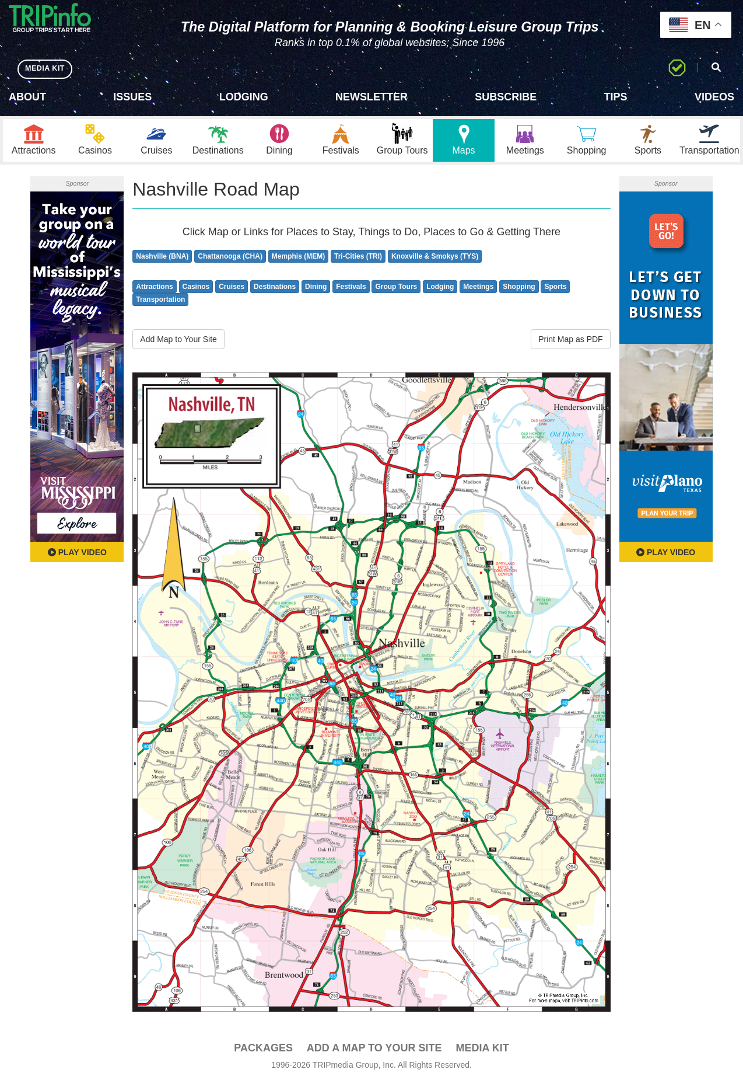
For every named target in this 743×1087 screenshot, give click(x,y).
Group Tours (396, 291)
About (27, 97)
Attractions (154, 291)
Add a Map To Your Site (374, 1052)
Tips (616, 97)
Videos (714, 97)
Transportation (160, 305)
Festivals (351, 291)
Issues (132, 97)
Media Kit (482, 1052)
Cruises (231, 291)
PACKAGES (263, 1052)
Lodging (243, 97)
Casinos (196, 291)
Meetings (478, 291)
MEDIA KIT (47, 68)
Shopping (519, 291)
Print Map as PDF (570, 344)
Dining (316, 291)
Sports (555, 291)
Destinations (275, 291)
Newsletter (371, 97)
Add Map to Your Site (178, 344)
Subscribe (506, 97)
